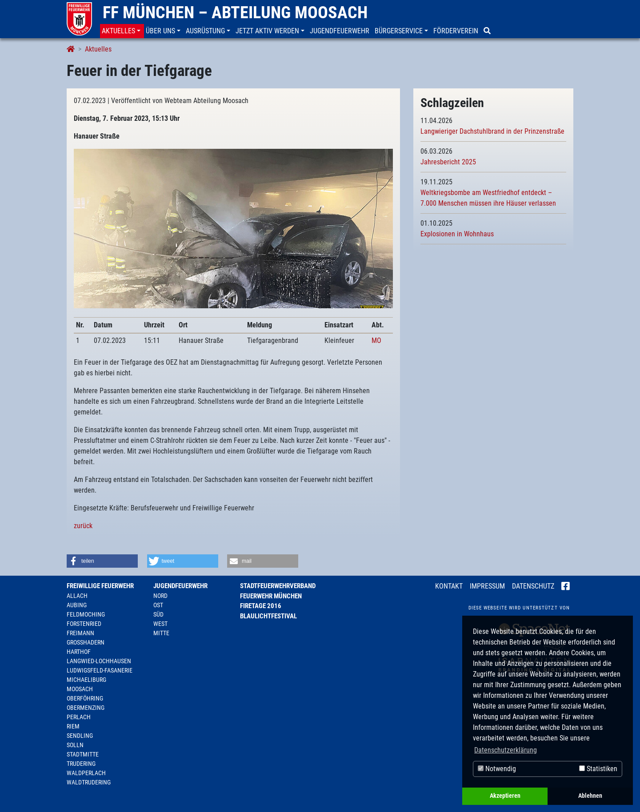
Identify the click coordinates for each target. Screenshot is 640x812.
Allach (77, 595)
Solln (75, 744)
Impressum (487, 586)
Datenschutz (533, 586)
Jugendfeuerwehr (180, 586)
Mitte (161, 633)
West (160, 623)
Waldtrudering (89, 782)
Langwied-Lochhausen (99, 661)
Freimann (80, 633)
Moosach (80, 689)
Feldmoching (86, 614)
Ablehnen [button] (590, 796)
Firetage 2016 (260, 606)
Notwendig (497, 768)
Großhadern (85, 642)
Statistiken (598, 768)
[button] (122, 31)
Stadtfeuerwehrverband (278, 586)
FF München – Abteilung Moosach (235, 12)
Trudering (81, 763)
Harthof (79, 651)
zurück (83, 525)
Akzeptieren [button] (505, 796)
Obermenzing (85, 707)
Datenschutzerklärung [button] (505, 750)
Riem (73, 726)
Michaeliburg (86, 679)
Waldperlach (86, 772)
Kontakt (449, 586)
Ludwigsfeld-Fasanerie (99, 670)
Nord (160, 595)
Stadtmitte (83, 754)
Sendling (80, 735)
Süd (158, 614)
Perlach (79, 716)
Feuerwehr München (271, 596)
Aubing (77, 605)
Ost (158, 605)
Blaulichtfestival (268, 616)
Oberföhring (85, 698)
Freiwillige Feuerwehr (100, 586)
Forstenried (84, 623)
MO (376, 340)
